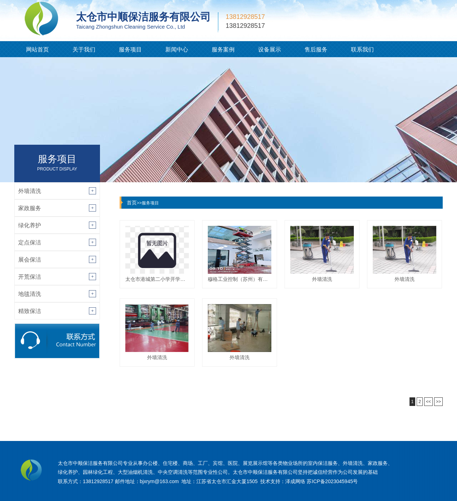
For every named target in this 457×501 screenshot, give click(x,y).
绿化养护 (29, 225)
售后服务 (316, 49)
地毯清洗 (29, 294)
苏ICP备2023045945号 (332, 481)
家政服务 (29, 208)
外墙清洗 (29, 191)
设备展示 (269, 49)
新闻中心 (176, 49)
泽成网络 (295, 481)
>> (438, 401)
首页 (132, 202)
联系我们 (362, 49)
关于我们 (83, 49)
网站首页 (37, 49)
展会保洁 (29, 260)
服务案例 (223, 49)
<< (428, 401)
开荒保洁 (29, 277)
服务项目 (130, 49)
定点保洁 (29, 242)
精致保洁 (29, 311)
